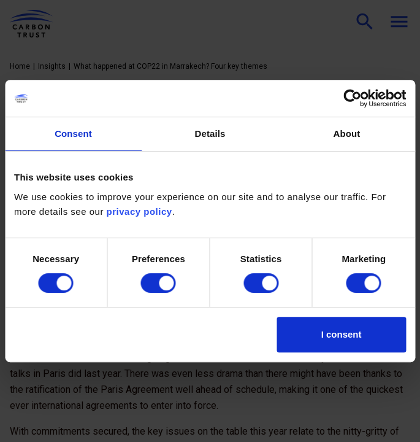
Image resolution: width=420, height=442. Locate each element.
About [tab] (347, 133)
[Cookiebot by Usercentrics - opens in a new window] (352, 98)
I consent (341, 334)
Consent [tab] (73, 133)
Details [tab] (210, 133)
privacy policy (139, 211)
